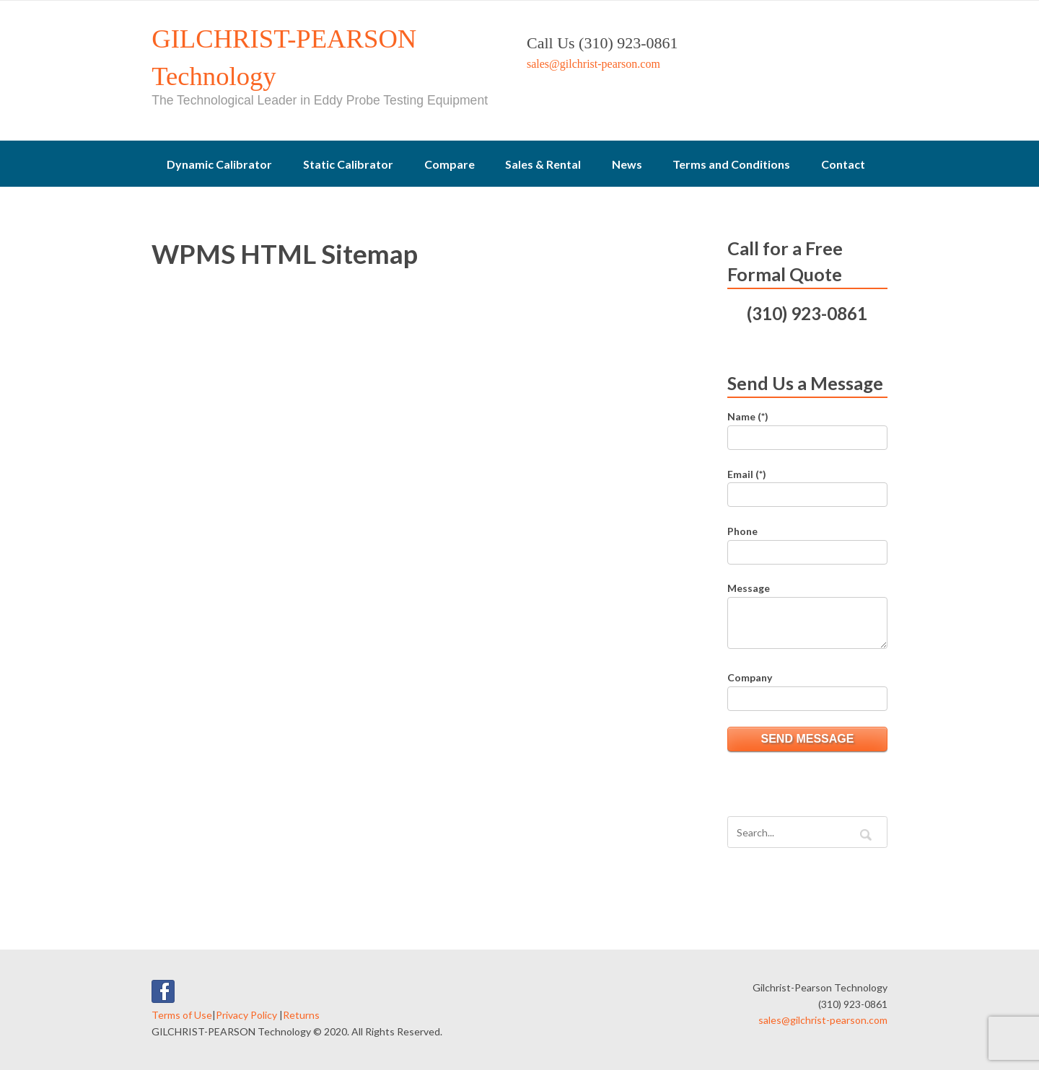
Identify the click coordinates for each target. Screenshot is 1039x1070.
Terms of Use (182, 1015)
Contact (843, 164)
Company (749, 677)
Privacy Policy (246, 1015)
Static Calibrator (348, 164)
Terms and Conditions (731, 164)
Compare (449, 164)
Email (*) (746, 474)
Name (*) (747, 416)
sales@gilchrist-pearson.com (593, 64)
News (627, 164)
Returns (301, 1015)
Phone (742, 531)
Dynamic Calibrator (219, 164)
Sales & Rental (543, 164)
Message (748, 588)
